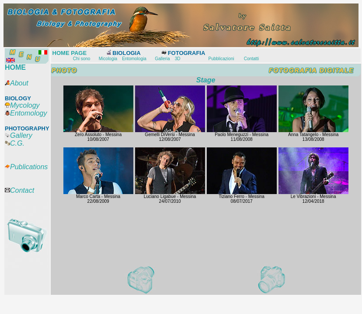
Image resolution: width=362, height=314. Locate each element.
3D (178, 58)
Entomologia (134, 58)
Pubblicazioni (221, 58)
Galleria (162, 58)
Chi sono (81, 58)
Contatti (251, 58)
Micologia (108, 58)
